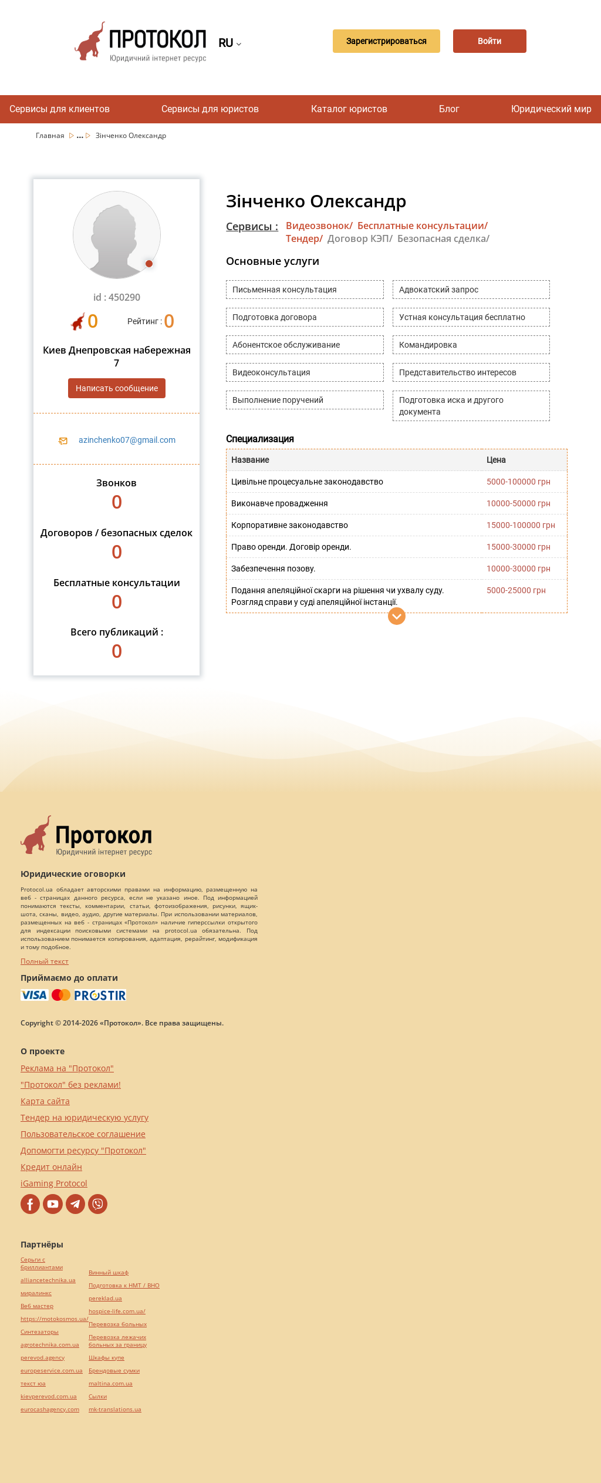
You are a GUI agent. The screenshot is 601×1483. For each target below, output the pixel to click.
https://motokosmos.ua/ (55, 1319)
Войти (487, 41)
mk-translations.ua (115, 1409)
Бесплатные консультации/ (422, 225)
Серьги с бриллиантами (42, 1263)
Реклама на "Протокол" (67, 1068)
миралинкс (36, 1293)
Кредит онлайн (51, 1166)
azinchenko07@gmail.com (127, 440)
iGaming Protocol (54, 1183)
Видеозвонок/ (319, 225)
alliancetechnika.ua (48, 1280)
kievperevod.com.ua (49, 1396)
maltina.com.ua (111, 1383)
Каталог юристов (349, 109)
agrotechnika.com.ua (50, 1345)
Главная (51, 135)
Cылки (98, 1396)
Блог (449, 109)
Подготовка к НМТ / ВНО (124, 1285)
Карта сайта (45, 1101)
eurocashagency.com (50, 1409)
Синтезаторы (40, 1332)
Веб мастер (37, 1306)
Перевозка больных (118, 1324)
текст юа (33, 1383)
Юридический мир (551, 109)
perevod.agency (43, 1357)
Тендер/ (304, 238)
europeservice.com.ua (52, 1370)
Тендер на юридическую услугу (84, 1117)
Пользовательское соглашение (83, 1133)
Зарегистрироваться (378, 41)
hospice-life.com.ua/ (117, 1311)
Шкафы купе (106, 1357)
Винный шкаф (109, 1272)
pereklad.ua (105, 1298)
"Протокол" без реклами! (71, 1084)
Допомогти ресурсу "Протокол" (83, 1150)
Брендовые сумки (114, 1370)
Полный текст (45, 961)
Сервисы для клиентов (59, 109)
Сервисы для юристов (210, 109)
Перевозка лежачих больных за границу (118, 1341)
